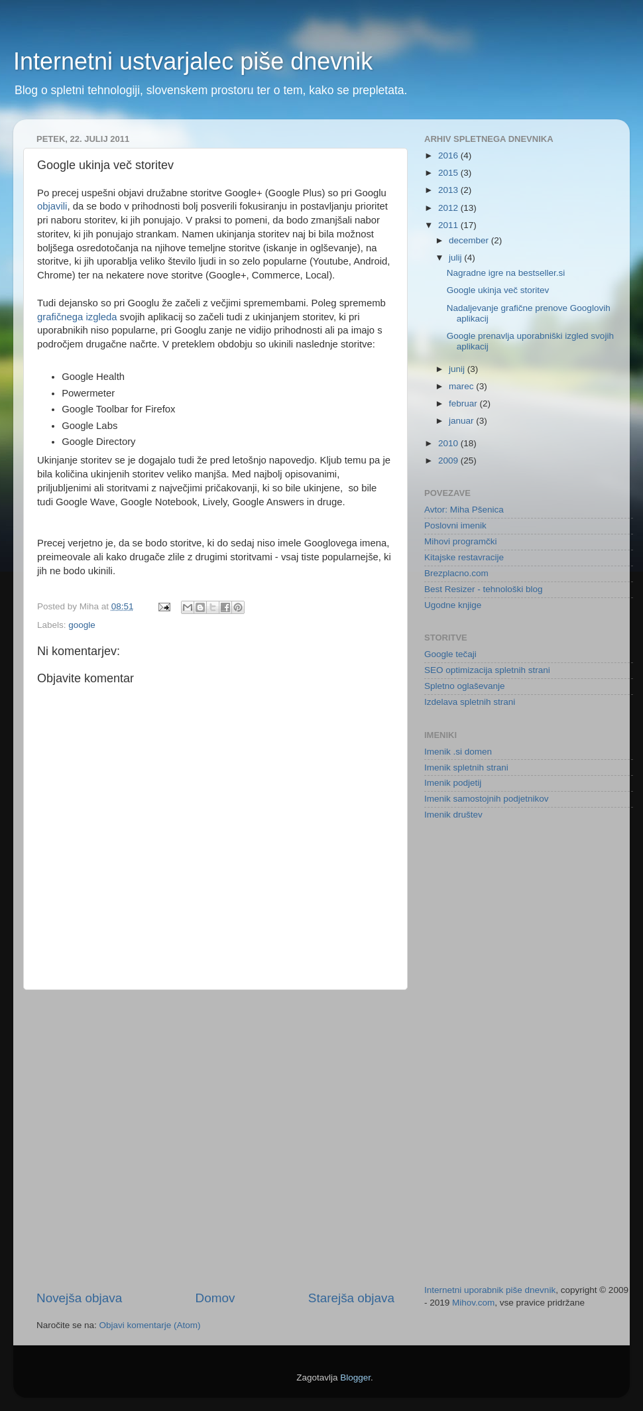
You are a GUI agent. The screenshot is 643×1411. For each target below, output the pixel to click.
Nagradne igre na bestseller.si (506, 273)
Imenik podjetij (452, 783)
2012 (449, 208)
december (470, 240)
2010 (449, 443)
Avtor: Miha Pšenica (464, 510)
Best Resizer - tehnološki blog (483, 589)
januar (462, 421)
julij (456, 258)
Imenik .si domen (458, 752)
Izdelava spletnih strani (469, 702)
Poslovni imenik (455, 525)
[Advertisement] (145, 1140)
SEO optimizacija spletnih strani (487, 670)
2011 (449, 225)
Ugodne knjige (452, 605)
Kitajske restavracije (464, 557)
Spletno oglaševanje (464, 686)
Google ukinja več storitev (498, 290)
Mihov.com (473, 1303)
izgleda (101, 317)
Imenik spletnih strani (466, 767)
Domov (215, 1298)
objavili (52, 206)
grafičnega (60, 317)
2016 (449, 155)
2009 (449, 460)
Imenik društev (453, 815)
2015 (449, 173)
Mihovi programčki (460, 541)
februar (464, 403)
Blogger (355, 1377)
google (81, 625)
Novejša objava (79, 1298)
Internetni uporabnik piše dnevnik (489, 1290)
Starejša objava (351, 1298)
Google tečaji (450, 654)
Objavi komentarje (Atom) (150, 1325)
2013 (449, 190)
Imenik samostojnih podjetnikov (486, 799)
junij (458, 369)
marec (462, 386)
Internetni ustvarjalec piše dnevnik (193, 61)
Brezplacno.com (456, 573)
